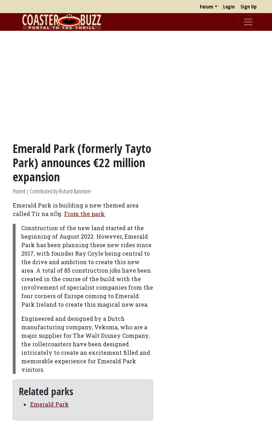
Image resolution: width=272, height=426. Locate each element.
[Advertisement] (136, 86)
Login (229, 6)
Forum (206, 6)
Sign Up (248, 6)
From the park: (85, 213)
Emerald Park (49, 404)
